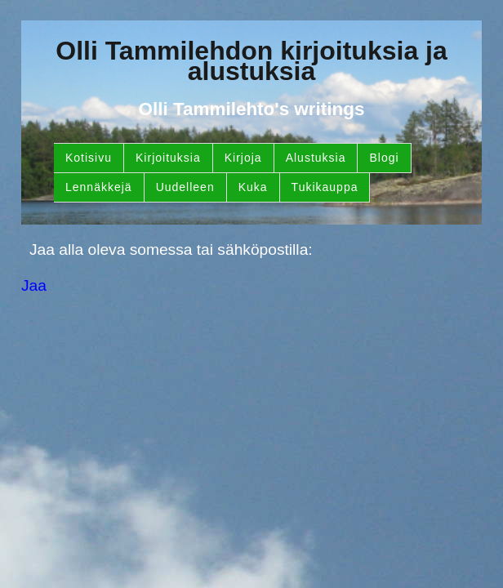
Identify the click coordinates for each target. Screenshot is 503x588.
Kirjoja (243, 157)
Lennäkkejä (98, 187)
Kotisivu (88, 157)
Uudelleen (185, 187)
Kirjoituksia (168, 157)
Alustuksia (316, 157)
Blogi (383, 157)
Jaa (34, 285)
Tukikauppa (325, 187)
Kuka (253, 187)
